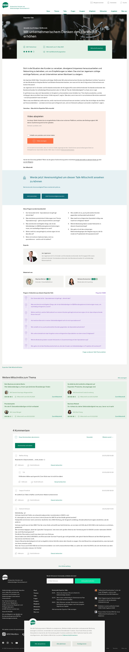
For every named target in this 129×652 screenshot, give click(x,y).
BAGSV (18, 612)
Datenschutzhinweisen (70, 635)
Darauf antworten (56, 462)
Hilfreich (21, 462)
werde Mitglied (28, 162)
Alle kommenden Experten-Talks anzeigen (67, 607)
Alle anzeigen (122, 375)
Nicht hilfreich (35, 462)
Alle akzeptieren (40, 644)
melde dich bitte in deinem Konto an (86, 160)
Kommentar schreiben (25, 442)
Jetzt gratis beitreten (98, 579)
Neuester (90, 434)
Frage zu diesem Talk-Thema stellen (94, 349)
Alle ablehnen (61, 644)
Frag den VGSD (101, 293)
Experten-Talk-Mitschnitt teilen (12, 364)
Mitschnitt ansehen (97, 48)
